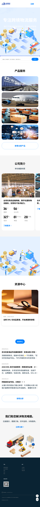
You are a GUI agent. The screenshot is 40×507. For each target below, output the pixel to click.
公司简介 (23, 467)
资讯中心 (20, 341)
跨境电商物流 (6, 467)
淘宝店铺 (23, 470)
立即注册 (19, 427)
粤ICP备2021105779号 (5, 500)
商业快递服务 (6, 468)
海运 (4, 470)
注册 (32, 4)
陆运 (4, 473)
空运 (4, 472)
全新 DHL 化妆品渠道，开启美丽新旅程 (18, 319)
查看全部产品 (20, 145)
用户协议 (23, 468)
